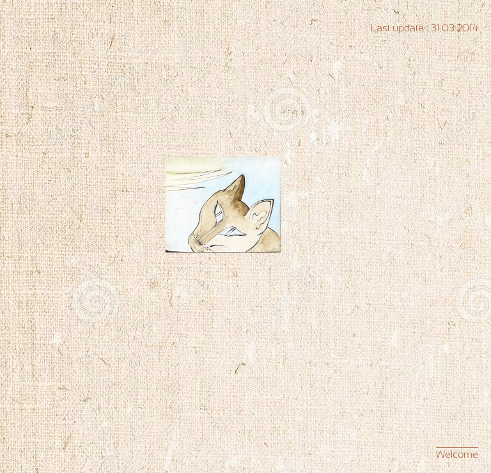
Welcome (457, 454)
